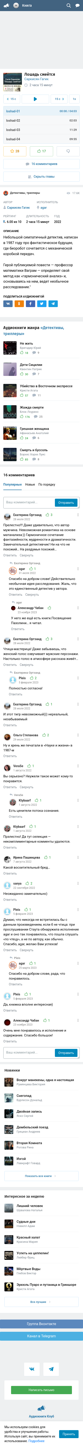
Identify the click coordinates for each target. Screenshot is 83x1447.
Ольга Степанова (26, 735)
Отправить (66, 502)
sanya (17, 883)
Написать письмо (41, 1390)
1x (74, 99)
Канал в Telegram (41, 1336)
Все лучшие (40, 1302)
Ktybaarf (25, 800)
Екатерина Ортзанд (27, 515)
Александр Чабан (31, 608)
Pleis (23, 678)
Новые (30, 484)
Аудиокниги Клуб (41, 1406)
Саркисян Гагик (36, 79)
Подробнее (36, 1441)
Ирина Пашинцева (27, 857)
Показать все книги (40, 1176)
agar (22, 569)
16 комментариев (42, 164)
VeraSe (18, 766)
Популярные (12, 484)
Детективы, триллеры (21, 193)
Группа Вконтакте (41, 1324)
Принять (69, 1434)
